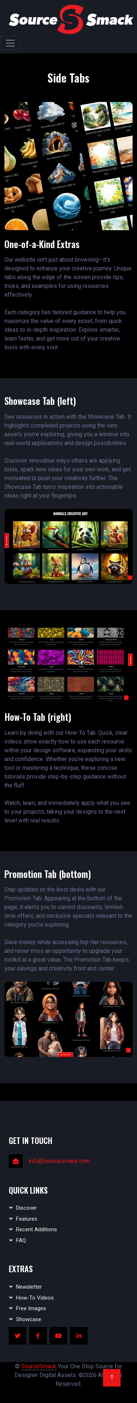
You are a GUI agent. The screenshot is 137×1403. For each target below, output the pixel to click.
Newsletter (29, 1287)
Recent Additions (36, 1229)
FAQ (21, 1240)
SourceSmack (38, 1366)
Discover (26, 1208)
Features (26, 1219)
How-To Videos (35, 1297)
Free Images (31, 1308)
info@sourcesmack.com (59, 1160)
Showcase (28, 1319)
